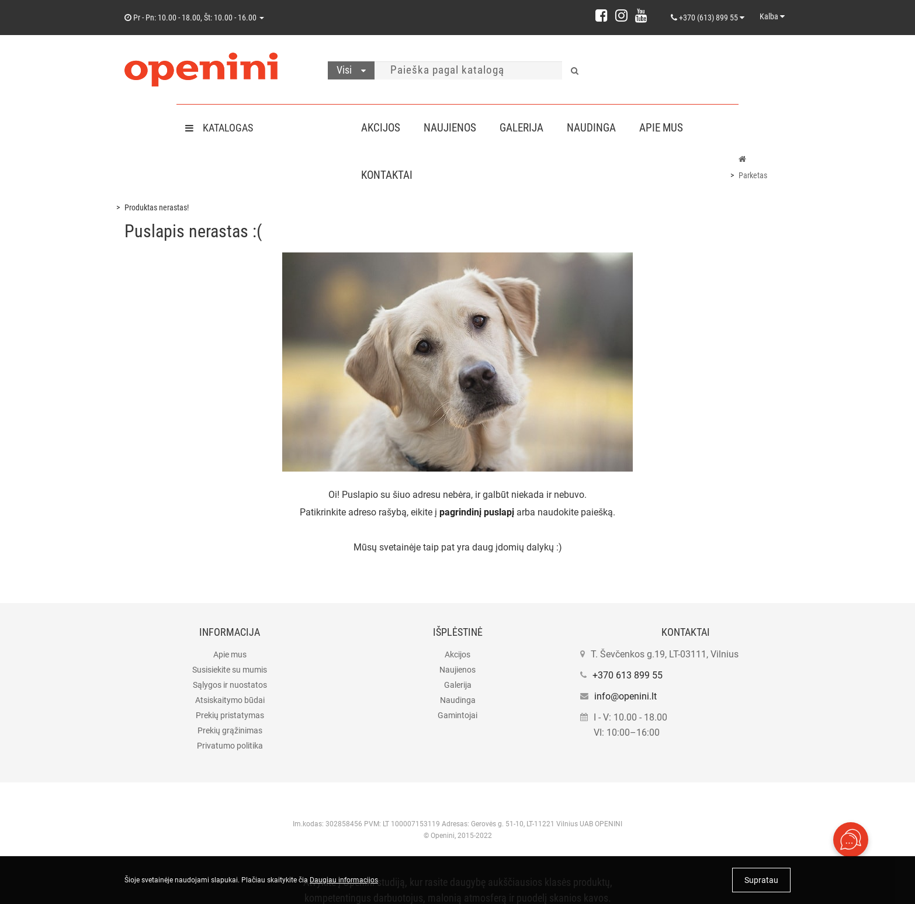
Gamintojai (457, 715)
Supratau (761, 880)
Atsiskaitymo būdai (230, 700)
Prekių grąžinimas (229, 730)
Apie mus (670, 127)
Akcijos (380, 127)
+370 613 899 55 (627, 675)
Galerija (526, 127)
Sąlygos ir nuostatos (230, 685)
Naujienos (452, 127)
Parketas (753, 175)
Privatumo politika (230, 745)
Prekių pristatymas (230, 715)
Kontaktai (387, 175)
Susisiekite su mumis (229, 669)
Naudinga (598, 127)
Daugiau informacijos (344, 880)
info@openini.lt (625, 696)
